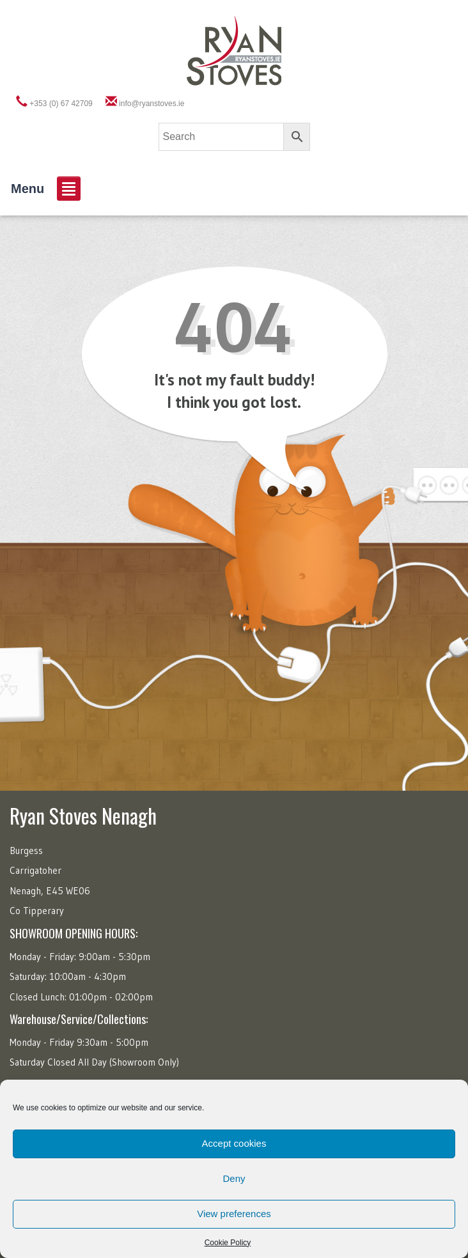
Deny (233, 1178)
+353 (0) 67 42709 (60, 103)
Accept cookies (234, 1143)
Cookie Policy (228, 1242)
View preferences (234, 1213)
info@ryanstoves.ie (151, 103)
